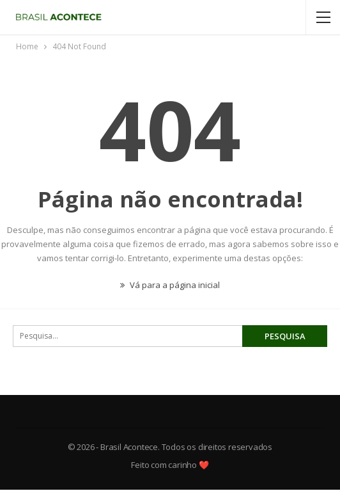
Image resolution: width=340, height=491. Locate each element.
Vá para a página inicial (170, 285)
